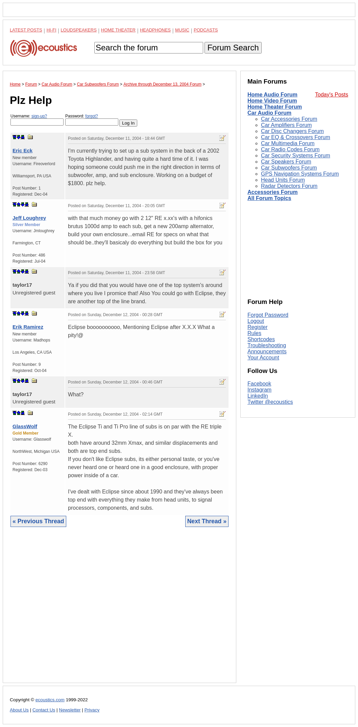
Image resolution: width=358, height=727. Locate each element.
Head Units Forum (283, 180)
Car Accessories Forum (289, 119)
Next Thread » (206, 521)
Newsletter (69, 709)
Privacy (92, 709)
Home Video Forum (272, 101)
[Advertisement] (119, 610)
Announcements (267, 351)
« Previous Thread (38, 521)
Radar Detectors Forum (289, 186)
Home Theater (118, 29)
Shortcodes (261, 339)
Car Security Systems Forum (295, 155)
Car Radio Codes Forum (290, 149)
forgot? (91, 116)
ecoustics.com (50, 699)
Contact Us (43, 709)
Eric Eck (22, 150)
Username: (37, 120)
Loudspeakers (79, 29)
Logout (255, 321)
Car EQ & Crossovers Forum (295, 137)
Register (257, 327)
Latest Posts (26, 29)
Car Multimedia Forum (287, 143)
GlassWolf (25, 426)
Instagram (259, 390)
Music (182, 29)
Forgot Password (267, 315)
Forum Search (233, 47)
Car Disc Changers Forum (292, 131)
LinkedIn (257, 396)
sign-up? (39, 116)
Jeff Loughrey (29, 218)
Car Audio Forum (269, 113)
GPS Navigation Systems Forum (300, 174)
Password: (91, 120)
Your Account (263, 357)
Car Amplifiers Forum (286, 125)
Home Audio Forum (272, 94)
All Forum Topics (269, 198)
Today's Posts (331, 94)
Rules (254, 333)
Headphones (155, 29)
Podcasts (206, 29)
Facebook (259, 384)
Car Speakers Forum (286, 161)
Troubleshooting (266, 345)
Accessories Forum (272, 192)
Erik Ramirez (28, 327)
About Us (19, 709)
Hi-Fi (51, 29)
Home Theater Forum (274, 107)
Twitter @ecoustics (270, 402)
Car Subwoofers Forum (289, 168)
